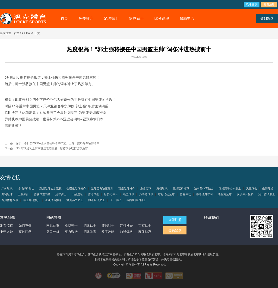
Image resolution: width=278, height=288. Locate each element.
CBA (27, 33)
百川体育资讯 (9, 200)
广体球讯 (7, 188)
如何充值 (25, 225)
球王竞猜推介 (31, 200)
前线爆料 (126, 232)
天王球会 (251, 188)
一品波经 (77, 194)
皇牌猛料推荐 (181, 188)
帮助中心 (187, 18)
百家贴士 (144, 225)
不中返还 (6, 231)
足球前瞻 (89, 232)
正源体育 (23, 194)
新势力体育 (111, 194)
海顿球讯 (161, 188)
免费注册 (269, 4)
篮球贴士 (136, 18)
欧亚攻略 (107, 232)
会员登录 (174, 230)
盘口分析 (52, 232)
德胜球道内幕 (42, 194)
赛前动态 (144, 232)
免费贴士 (71, 225)
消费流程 (6, 225)
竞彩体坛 (185, 194)
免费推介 (86, 18)
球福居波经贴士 (136, 200)
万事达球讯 (146, 194)
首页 (64, 18)
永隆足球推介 (53, 200)
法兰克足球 (225, 194)
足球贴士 (111, 18)
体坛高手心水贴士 (230, 188)
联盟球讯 (128, 194)
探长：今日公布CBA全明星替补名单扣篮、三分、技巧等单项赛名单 (57, 143)
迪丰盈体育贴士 (204, 188)
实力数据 (71, 232)
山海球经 (267, 188)
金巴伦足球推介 (76, 188)
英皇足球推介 (126, 188)
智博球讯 (93, 194)
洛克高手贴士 (74, 200)
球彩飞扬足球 (166, 194)
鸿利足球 (7, 194)
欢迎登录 (251, 4)
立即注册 (174, 220)
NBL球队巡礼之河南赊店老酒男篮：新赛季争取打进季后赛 (52, 148)
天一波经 (115, 200)
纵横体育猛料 (245, 194)
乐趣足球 (145, 188)
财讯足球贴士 (96, 200)
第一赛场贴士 (266, 194)
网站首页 (52, 225)
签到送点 (266, 18)
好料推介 (126, 225)
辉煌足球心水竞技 (50, 188)
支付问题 (25, 231)
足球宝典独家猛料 (102, 188)
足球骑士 (60, 194)
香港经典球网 (204, 194)
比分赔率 (161, 18)
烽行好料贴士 (26, 188)
